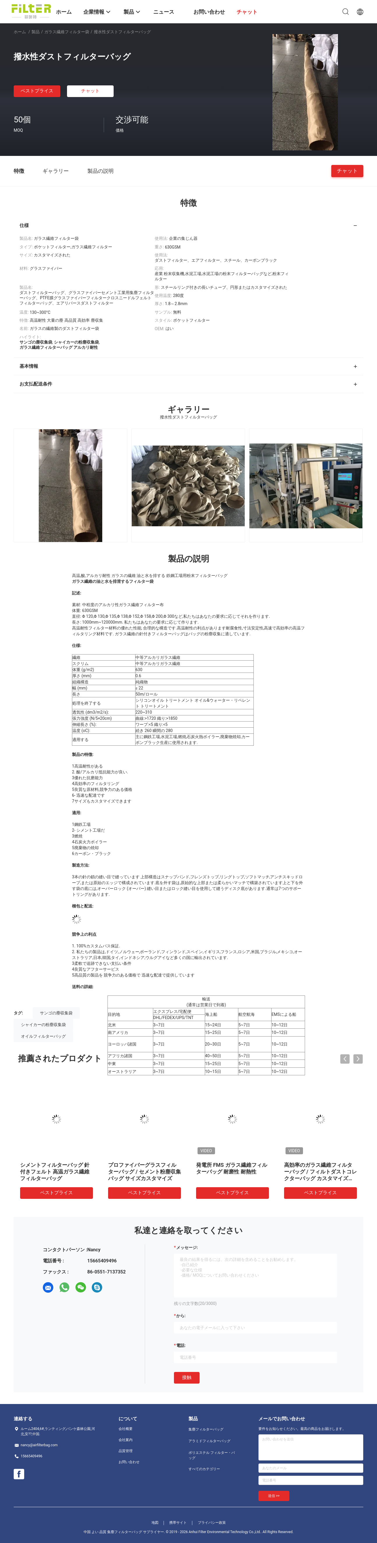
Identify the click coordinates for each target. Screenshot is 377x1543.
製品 (35, 31)
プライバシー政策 (212, 1523)
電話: (181, 1345)
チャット (90, 91)
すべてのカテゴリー (204, 1469)
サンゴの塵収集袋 (56, 1013)
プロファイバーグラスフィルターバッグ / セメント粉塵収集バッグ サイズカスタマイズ (144, 1171)
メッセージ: (187, 1247)
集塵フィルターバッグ (205, 1429)
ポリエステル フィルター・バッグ (211, 1455)
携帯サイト (178, 1523)
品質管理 (126, 1451)
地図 (154, 1523)
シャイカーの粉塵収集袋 (43, 1024)
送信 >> (274, 1496)
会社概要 (126, 1429)
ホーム (20, 31)
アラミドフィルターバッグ (209, 1441)
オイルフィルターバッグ (43, 1036)
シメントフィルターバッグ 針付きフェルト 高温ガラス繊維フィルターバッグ (54, 1171)
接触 (186, 1377)
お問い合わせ (129, 1462)
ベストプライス (37, 91)
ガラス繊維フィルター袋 (66, 31)
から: (181, 1315)
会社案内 (126, 1440)
